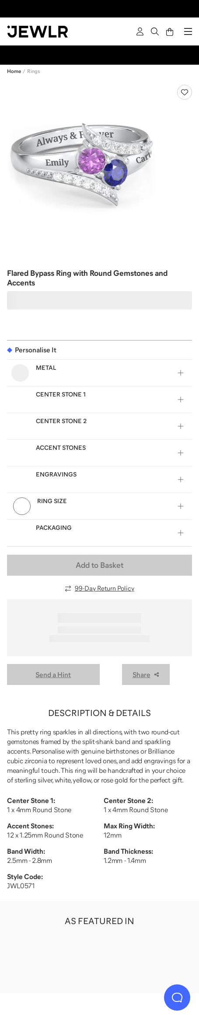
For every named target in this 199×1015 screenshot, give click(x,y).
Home (14, 71)
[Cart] (170, 31)
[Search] (155, 31)
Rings (33, 71)
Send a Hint (53, 674)
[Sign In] (140, 31)
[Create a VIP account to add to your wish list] (184, 92)
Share (146, 674)
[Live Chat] (177, 997)
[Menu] (188, 31)
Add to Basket (99, 565)
